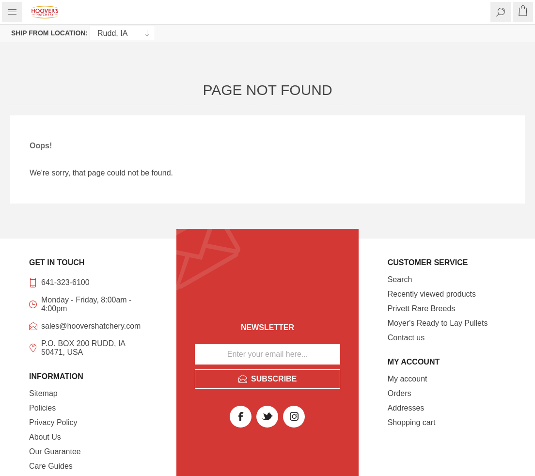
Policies (42, 408)
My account (407, 379)
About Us (45, 437)
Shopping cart (412, 422)
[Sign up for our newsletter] (267, 354)
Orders (399, 393)
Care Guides (51, 466)
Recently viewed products (432, 294)
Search (400, 279)
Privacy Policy (53, 422)
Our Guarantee (55, 451)
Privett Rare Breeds (422, 308)
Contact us (406, 337)
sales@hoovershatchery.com (91, 326)
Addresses (406, 408)
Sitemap (43, 393)
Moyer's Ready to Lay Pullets (438, 323)
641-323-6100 (65, 282)
